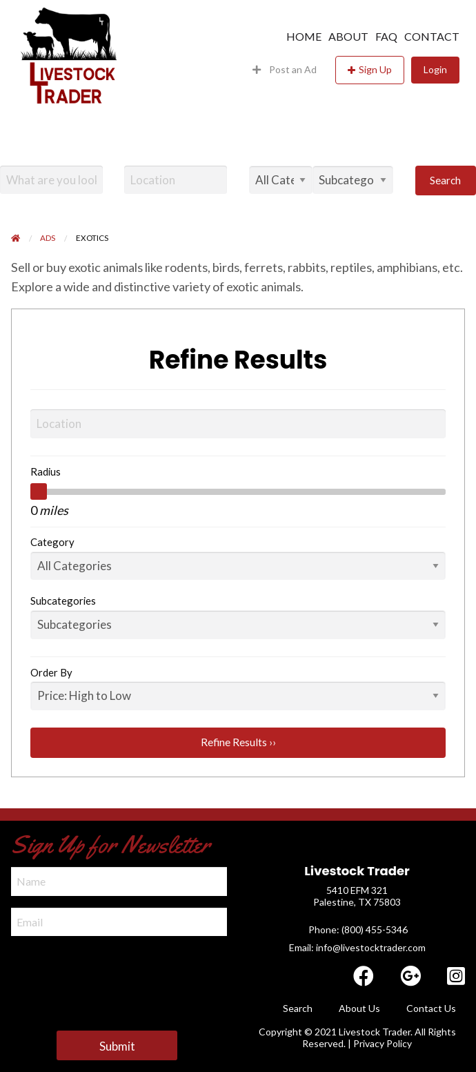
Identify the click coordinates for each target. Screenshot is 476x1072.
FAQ (386, 36)
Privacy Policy (382, 1043)
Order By (51, 672)
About (348, 36)
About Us (359, 1008)
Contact (431, 36)
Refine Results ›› (238, 742)
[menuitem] (300, 36)
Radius (45, 471)
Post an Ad (284, 69)
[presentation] (116, 975)
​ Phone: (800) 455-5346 (357, 929)
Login (435, 69)
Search (445, 180)
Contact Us (431, 1008)
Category (52, 542)
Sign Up (375, 69)
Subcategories (63, 600)
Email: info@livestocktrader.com (357, 947)
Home (303, 36)
